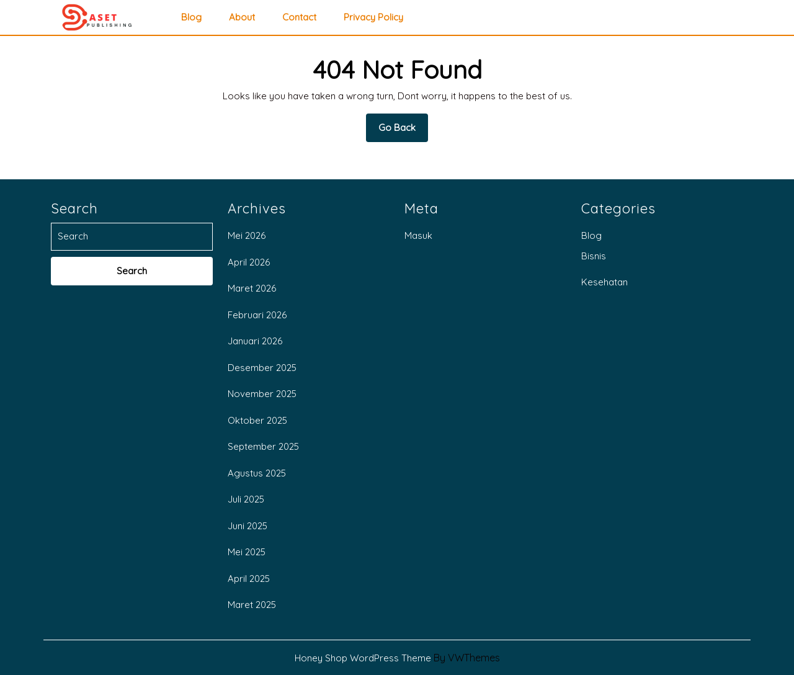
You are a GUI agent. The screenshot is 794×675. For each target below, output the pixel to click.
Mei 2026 (246, 235)
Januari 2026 (255, 341)
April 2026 (249, 262)
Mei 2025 (246, 552)
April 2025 (249, 578)
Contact (299, 17)
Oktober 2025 (257, 420)
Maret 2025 (252, 604)
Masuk (418, 235)
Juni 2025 (247, 526)
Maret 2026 (252, 288)
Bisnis (593, 256)
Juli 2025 (246, 499)
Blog (191, 17)
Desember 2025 (262, 367)
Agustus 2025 (257, 473)
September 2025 (263, 446)
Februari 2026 (257, 315)
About (242, 17)
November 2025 (262, 394)
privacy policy (373, 17)
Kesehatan (604, 282)
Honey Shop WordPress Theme (363, 658)
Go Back (403, 131)
